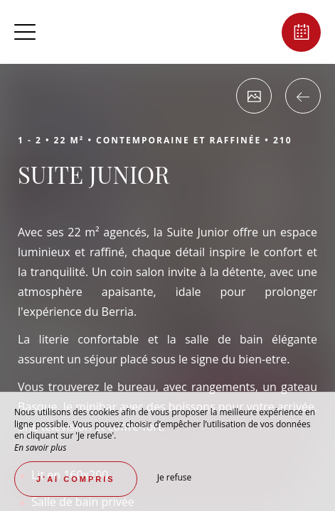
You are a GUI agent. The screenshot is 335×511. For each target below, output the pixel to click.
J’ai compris (75, 479)
